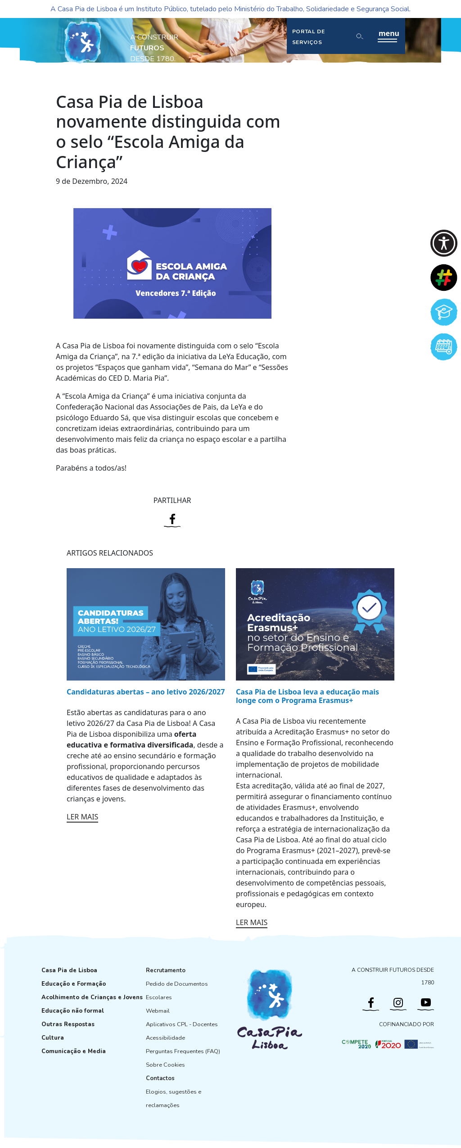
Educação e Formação (73, 984)
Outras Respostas (68, 1024)
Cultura (52, 1038)
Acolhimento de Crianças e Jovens (92, 997)
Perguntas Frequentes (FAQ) (183, 1051)
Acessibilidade (165, 1038)
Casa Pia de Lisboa (69, 970)
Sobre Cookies (165, 1065)
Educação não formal (72, 1011)
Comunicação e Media (73, 1051)
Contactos (160, 1078)
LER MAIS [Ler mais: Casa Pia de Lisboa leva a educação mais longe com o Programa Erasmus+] (251, 922)
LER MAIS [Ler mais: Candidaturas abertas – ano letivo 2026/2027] (82, 817)
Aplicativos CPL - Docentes (182, 1024)
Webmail (158, 1011)
